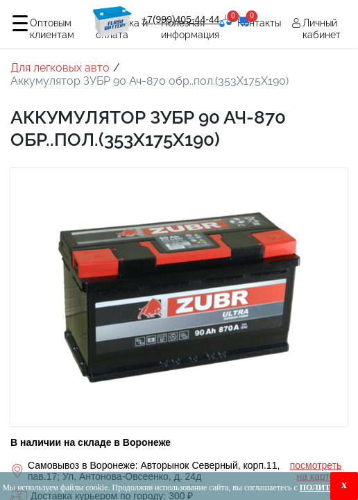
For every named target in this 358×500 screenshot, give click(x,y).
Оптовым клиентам (52, 28)
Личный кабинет (321, 28)
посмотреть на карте (316, 471)
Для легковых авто (60, 67)
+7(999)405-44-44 (180, 19)
